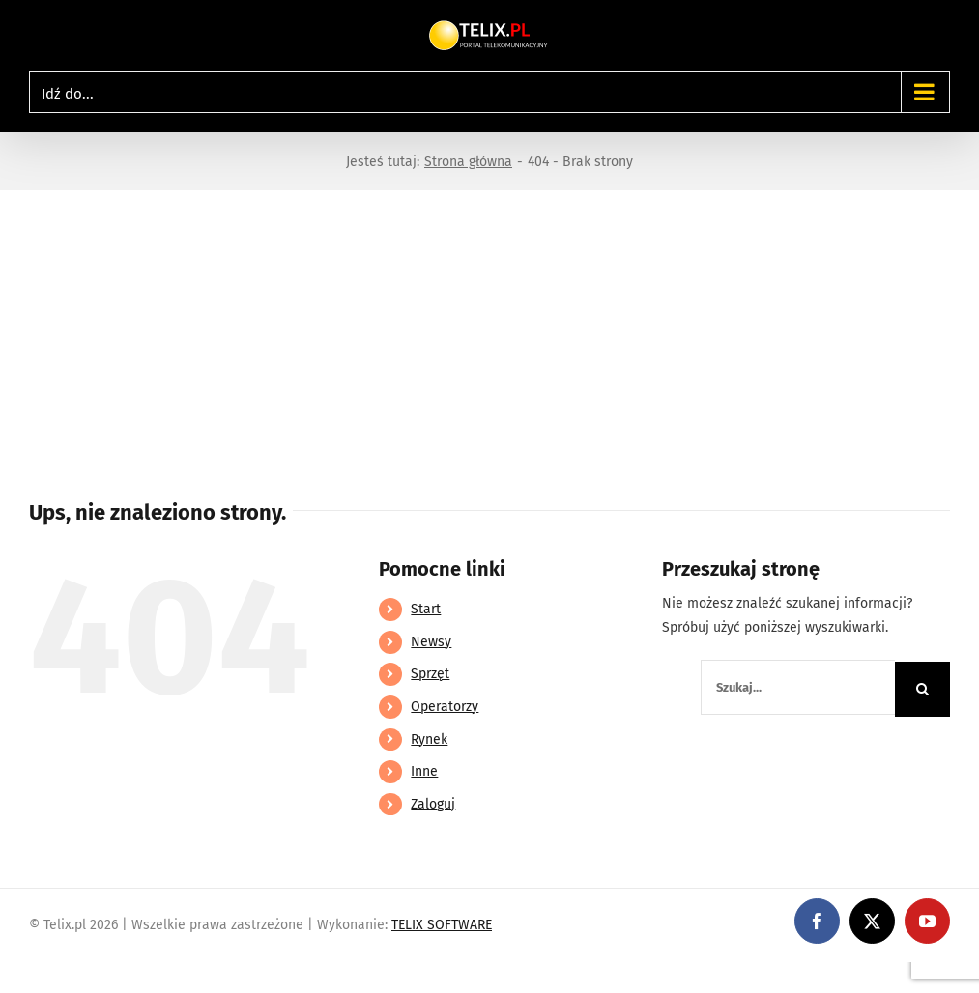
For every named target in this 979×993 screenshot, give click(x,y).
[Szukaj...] (798, 687)
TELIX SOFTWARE (441, 925)
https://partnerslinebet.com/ (358, 974)
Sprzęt (430, 674)
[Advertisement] (489, 335)
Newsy (431, 642)
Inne (424, 771)
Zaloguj (433, 804)
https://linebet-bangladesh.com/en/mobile (133, 974)
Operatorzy (444, 706)
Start (426, 609)
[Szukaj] (922, 689)
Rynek (429, 739)
